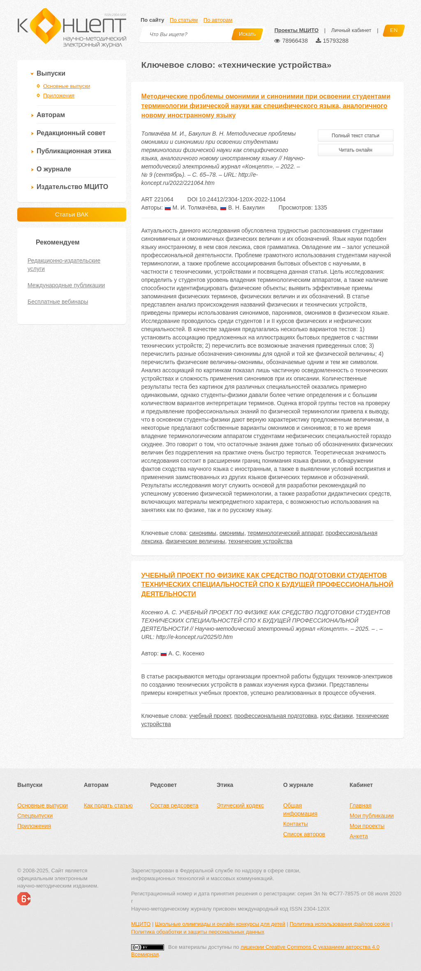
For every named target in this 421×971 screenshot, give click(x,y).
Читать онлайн (355, 150)
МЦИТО (140, 924)
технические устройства (260, 541)
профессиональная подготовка (275, 716)
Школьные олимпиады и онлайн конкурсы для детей (220, 924)
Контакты (295, 824)
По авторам (218, 20)
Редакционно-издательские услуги (64, 264)
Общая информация (300, 809)
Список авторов (304, 834)
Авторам (51, 114)
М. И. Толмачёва (190, 207)
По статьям (184, 20)
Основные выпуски (66, 86)
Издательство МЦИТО (72, 186)
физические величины (195, 541)
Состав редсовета (174, 805)
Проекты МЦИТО (296, 30)
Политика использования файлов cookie (339, 924)
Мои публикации (371, 815)
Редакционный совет (71, 132)
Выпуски (51, 73)
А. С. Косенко (182, 653)
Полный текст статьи (355, 135)
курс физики (336, 716)
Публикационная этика (74, 151)
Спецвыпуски (35, 815)
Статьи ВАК (71, 214)
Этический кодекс (240, 805)
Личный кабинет (351, 30)
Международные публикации (66, 285)
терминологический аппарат (285, 533)
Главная (360, 805)
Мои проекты (366, 826)
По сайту (152, 20)
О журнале (54, 169)
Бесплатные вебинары (58, 301)
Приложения (58, 95)
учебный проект (210, 716)
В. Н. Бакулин (242, 207)
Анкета (358, 836)
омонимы (232, 533)
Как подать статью (108, 805)
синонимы (202, 533)
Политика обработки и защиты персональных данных (197, 932)
